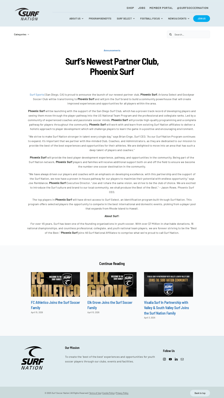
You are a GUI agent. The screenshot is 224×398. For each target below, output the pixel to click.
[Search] (170, 34)
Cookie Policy (108, 393)
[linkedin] (176, 359)
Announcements (112, 50)
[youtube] (170, 359)
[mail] (182, 359)
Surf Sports (37, 94)
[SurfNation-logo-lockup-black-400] (27, 8)
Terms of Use (95, 393)
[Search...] (188, 34)
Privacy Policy (122, 393)
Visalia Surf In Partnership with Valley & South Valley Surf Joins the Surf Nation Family (166, 307)
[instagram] (164, 359)
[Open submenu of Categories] (27, 34)
